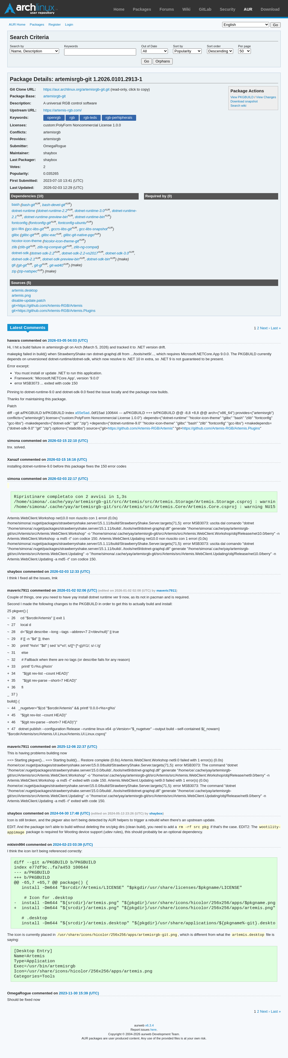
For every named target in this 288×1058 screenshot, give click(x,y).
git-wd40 (56, 265)
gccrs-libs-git (61, 229)
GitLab (205, 9)
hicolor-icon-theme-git (61, 241)
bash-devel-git (53, 205)
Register (54, 24)
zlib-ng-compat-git (51, 247)
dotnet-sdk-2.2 (42, 253)
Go (146, 61)
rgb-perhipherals (119, 117)
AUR (248, 9)
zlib (14, 247)
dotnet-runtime (23, 211)
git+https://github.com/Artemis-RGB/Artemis (47, 305)
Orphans (163, 61)
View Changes (266, 97)
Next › (265, 328)
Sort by (178, 46)
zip (14, 271)
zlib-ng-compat (86, 247)
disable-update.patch (29, 300)
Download (270, 9)
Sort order (214, 46)
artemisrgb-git (54, 96)
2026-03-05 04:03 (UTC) (68, 340)
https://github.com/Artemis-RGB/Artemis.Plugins (221, 428)
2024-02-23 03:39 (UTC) (73, 847)
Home (119, 9)
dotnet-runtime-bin (90, 217)
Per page (244, 46)
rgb (72, 117)
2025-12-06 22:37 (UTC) (77, 748)
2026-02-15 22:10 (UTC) (68, 441)
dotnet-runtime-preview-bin (46, 217)
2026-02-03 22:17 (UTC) (68, 479)
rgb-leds (90, 117)
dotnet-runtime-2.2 (52, 211)
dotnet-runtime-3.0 (90, 211)
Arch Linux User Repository (31, 8)
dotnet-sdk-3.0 (117, 253)
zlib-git (24, 247)
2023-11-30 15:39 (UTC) (79, 1007)
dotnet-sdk (20, 253)
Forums (166, 9)
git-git (22, 265)
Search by (17, 46)
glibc (15, 235)
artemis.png (21, 295)
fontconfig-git (40, 223)
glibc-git (27, 235)
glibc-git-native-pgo (78, 235)
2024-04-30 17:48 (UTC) (70, 815)
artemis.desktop (25, 290)
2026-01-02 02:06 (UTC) (77, 592)
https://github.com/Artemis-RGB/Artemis (140, 428)
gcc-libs (18, 229)
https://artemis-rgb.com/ (62, 110)
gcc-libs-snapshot (93, 229)
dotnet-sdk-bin (98, 259)
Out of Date (149, 46)
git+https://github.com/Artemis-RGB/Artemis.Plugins (54, 310)
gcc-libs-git (35, 229)
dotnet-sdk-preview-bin (60, 259)
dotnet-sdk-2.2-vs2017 (80, 253)
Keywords (71, 46)
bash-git (28, 205)
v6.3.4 (149, 1039)
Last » (276, 328)
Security (227, 9)
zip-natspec (28, 271)
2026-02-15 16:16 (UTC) (67, 459)
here (153, 1043)
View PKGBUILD (242, 97)
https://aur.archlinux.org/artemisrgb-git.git (76, 89)
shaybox (156, 815)
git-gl (38, 265)
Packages (142, 9)
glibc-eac (48, 235)
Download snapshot (243, 101)
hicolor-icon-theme (27, 241)
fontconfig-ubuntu (72, 223)
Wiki (187, 9)
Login (69, 24)
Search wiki (238, 105)
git (14, 265)
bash (16, 205)
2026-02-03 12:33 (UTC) (70, 573)
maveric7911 (166, 592)
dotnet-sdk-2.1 (23, 259)
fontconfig (20, 223)
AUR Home (17, 24)
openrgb (54, 117)
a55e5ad (82, 413)
